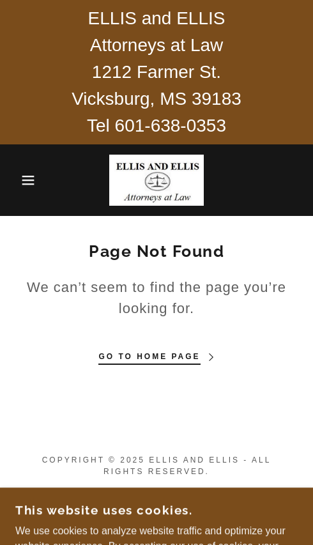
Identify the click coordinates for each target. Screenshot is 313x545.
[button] (22, 180)
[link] (156, 180)
